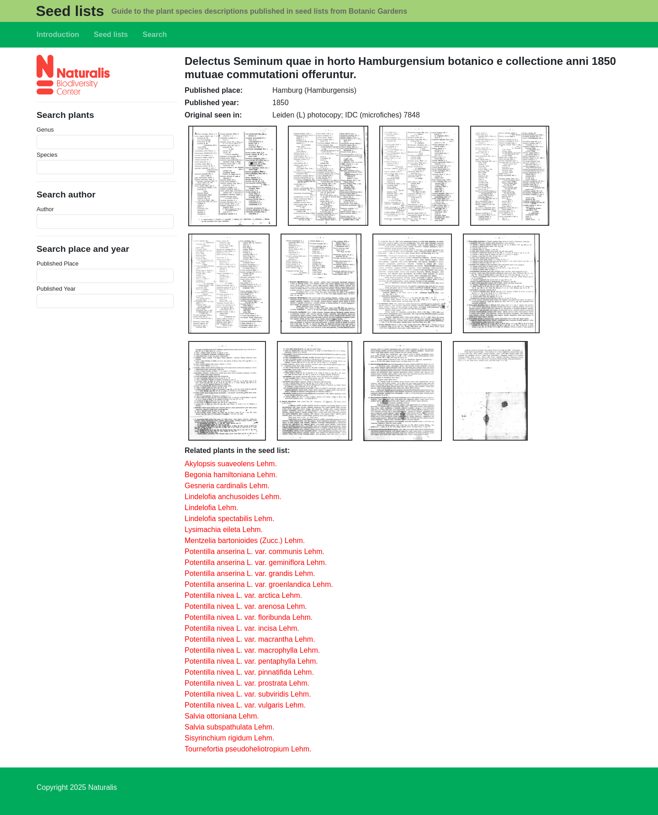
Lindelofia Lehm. (211, 507)
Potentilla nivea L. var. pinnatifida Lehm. (249, 672)
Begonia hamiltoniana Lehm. (231, 475)
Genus (45, 129)
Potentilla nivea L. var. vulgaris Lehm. (245, 705)
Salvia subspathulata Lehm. (230, 727)
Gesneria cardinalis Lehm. (227, 486)
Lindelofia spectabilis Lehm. (230, 518)
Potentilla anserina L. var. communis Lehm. (254, 551)
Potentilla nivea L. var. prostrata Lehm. (247, 683)
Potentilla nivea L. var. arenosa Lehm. (246, 606)
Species (47, 154)
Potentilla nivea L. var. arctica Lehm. (243, 595)
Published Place (58, 263)
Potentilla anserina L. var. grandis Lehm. (250, 573)
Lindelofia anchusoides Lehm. (233, 497)
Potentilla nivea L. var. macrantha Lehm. (250, 639)
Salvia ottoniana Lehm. (222, 716)
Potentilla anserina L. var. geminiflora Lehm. (256, 562)
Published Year (56, 288)
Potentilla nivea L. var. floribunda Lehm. (249, 617)
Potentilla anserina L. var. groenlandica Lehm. (259, 584)
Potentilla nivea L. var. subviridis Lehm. (248, 694)
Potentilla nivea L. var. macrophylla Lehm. (252, 650)
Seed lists (70, 11)
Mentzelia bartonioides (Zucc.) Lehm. (245, 540)
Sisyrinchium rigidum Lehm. (230, 738)
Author (45, 209)
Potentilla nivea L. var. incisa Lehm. (242, 628)
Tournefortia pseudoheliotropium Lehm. (248, 749)
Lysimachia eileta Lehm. (224, 529)
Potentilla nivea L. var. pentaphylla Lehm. (251, 661)
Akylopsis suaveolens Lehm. (231, 464)
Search (155, 34)
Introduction (58, 34)
